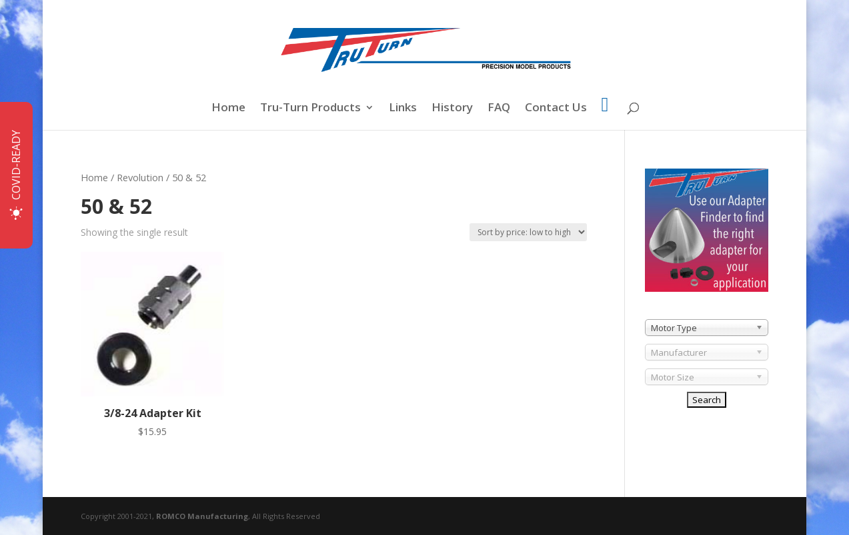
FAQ (499, 109)
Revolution (140, 177)
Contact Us (556, 109)
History (452, 109)
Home (228, 109)
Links (403, 109)
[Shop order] (528, 232)
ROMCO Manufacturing (202, 516)
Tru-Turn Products (310, 109)
